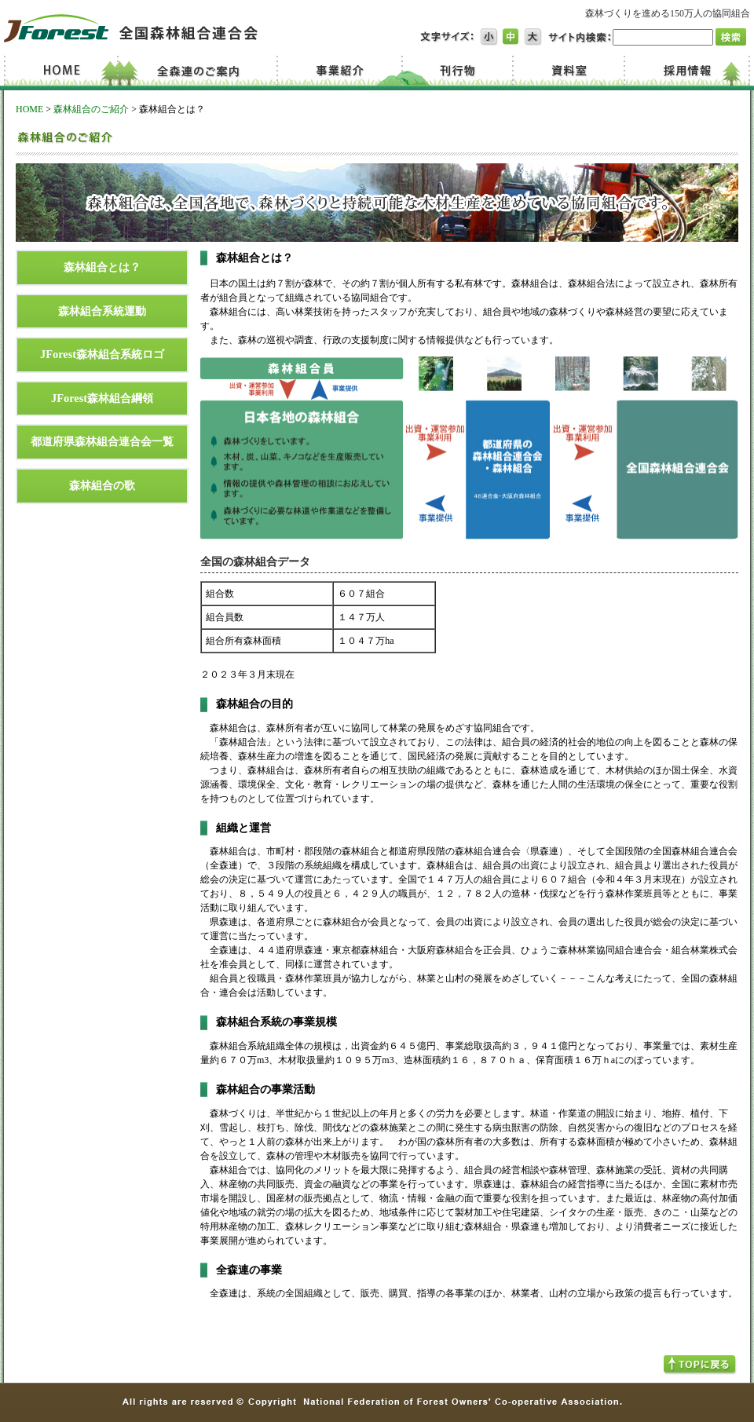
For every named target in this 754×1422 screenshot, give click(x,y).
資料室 (567, 71)
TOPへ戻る (700, 1365)
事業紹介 (342, 71)
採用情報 (686, 71)
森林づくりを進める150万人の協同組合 (667, 13)
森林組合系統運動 (102, 311)
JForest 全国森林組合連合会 (131, 28)
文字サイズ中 (511, 37)
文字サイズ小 (489, 37)
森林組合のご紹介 (91, 109)
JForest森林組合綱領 (102, 398)
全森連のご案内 (202, 71)
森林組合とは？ (102, 267)
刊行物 (457, 71)
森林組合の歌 (102, 485)
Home (63, 71)
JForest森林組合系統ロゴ (102, 354)
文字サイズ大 (533, 37)
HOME (29, 109)
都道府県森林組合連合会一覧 (102, 441)
